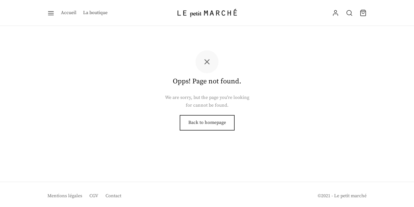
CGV (93, 196)
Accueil (68, 13)
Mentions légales (64, 196)
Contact (113, 196)
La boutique (95, 13)
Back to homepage (207, 123)
